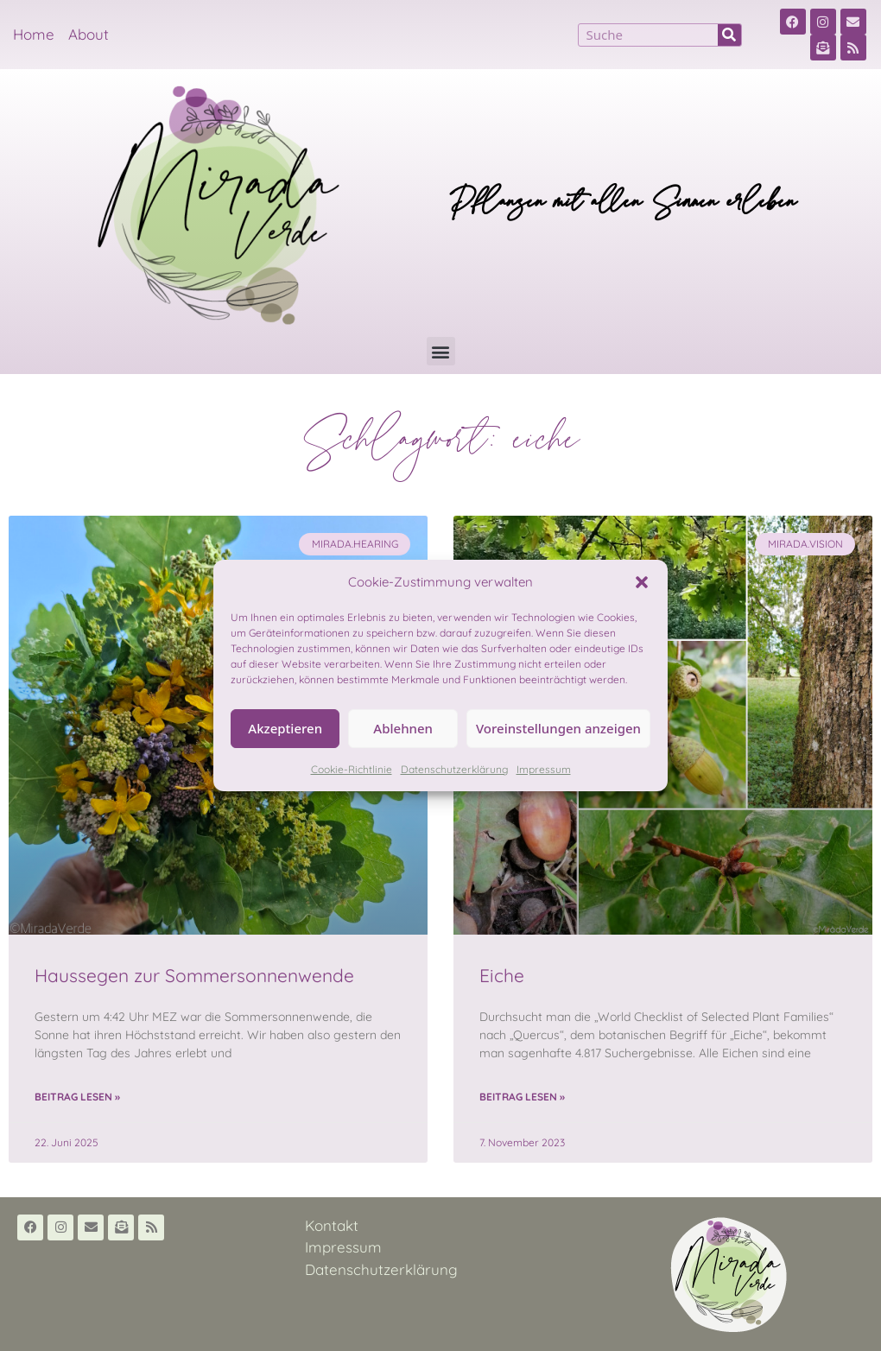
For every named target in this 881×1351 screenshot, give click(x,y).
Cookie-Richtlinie (351, 769)
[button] (641, 582)
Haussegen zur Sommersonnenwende (194, 975)
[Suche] (729, 35)
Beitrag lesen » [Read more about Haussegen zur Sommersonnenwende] (77, 1096)
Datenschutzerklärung (454, 769)
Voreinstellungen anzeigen (558, 728)
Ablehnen (403, 728)
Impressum (544, 769)
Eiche (501, 975)
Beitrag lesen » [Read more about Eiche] (522, 1096)
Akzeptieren (285, 728)
